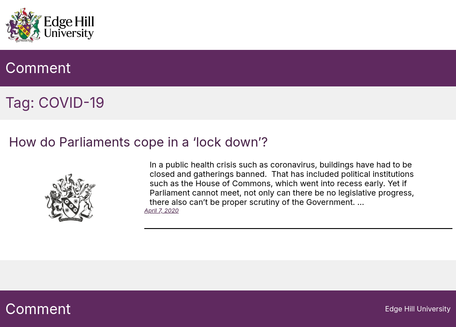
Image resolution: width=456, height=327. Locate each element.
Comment (38, 68)
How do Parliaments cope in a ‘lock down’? (138, 142)
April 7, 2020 (161, 210)
